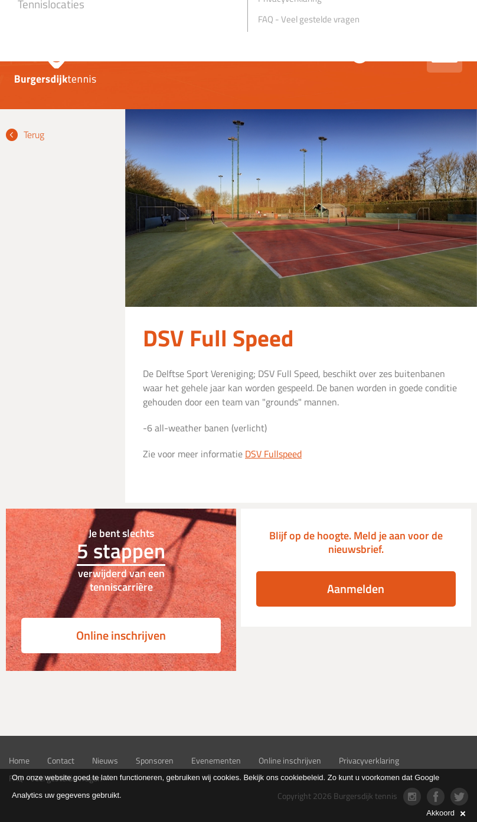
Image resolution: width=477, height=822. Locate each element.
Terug (34, 134)
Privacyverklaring (369, 760)
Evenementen (216, 760)
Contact (60, 760)
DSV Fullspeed (273, 454)
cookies (226, 777)
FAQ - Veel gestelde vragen (309, 19)
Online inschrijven (121, 635)
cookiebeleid (301, 777)
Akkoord (445, 812)
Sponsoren (155, 760)
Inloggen (395, 53)
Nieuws (105, 760)
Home (19, 760)
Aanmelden (355, 588)
